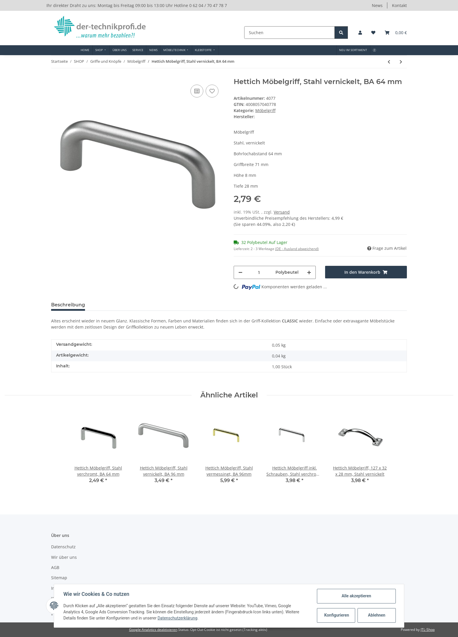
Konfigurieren (336, 615)
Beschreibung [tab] (68, 305)
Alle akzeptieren (356, 596)
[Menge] (259, 272)
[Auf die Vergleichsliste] (196, 91)
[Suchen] (290, 32)
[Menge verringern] (240, 272)
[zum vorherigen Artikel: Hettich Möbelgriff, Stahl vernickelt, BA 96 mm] (389, 61)
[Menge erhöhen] (309, 272)
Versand (282, 212)
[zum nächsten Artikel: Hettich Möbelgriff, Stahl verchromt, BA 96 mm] (401, 61)
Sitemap (59, 577)
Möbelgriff (265, 110)
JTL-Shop (428, 629)
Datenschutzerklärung (177, 618)
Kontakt (399, 5)
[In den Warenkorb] (366, 272)
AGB (55, 567)
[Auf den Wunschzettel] (212, 91)
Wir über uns (64, 557)
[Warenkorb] (396, 32)
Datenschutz (63, 546)
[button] (360, 32)
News (377, 5)
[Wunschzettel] (373, 32)
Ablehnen (376, 615)
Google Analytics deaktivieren (153, 629)
